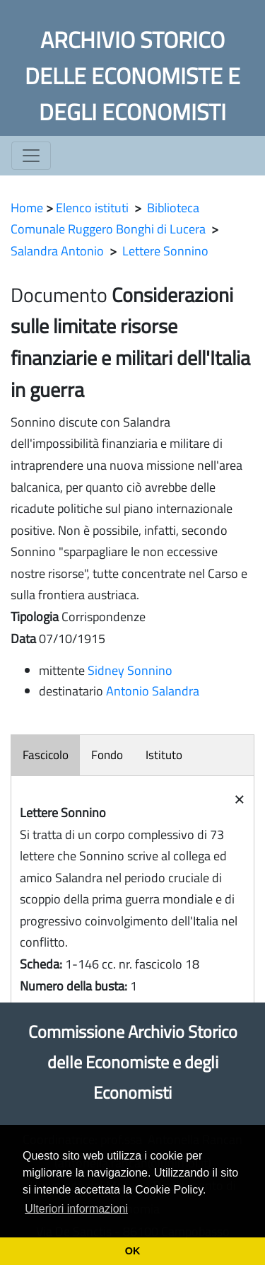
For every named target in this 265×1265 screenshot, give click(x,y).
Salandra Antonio (57, 250)
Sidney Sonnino (130, 670)
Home (27, 207)
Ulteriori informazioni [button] (76, 1209)
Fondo (107, 755)
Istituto (164, 755)
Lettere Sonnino (165, 250)
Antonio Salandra (152, 690)
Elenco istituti (92, 207)
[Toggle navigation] (31, 155)
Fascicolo (46, 755)
